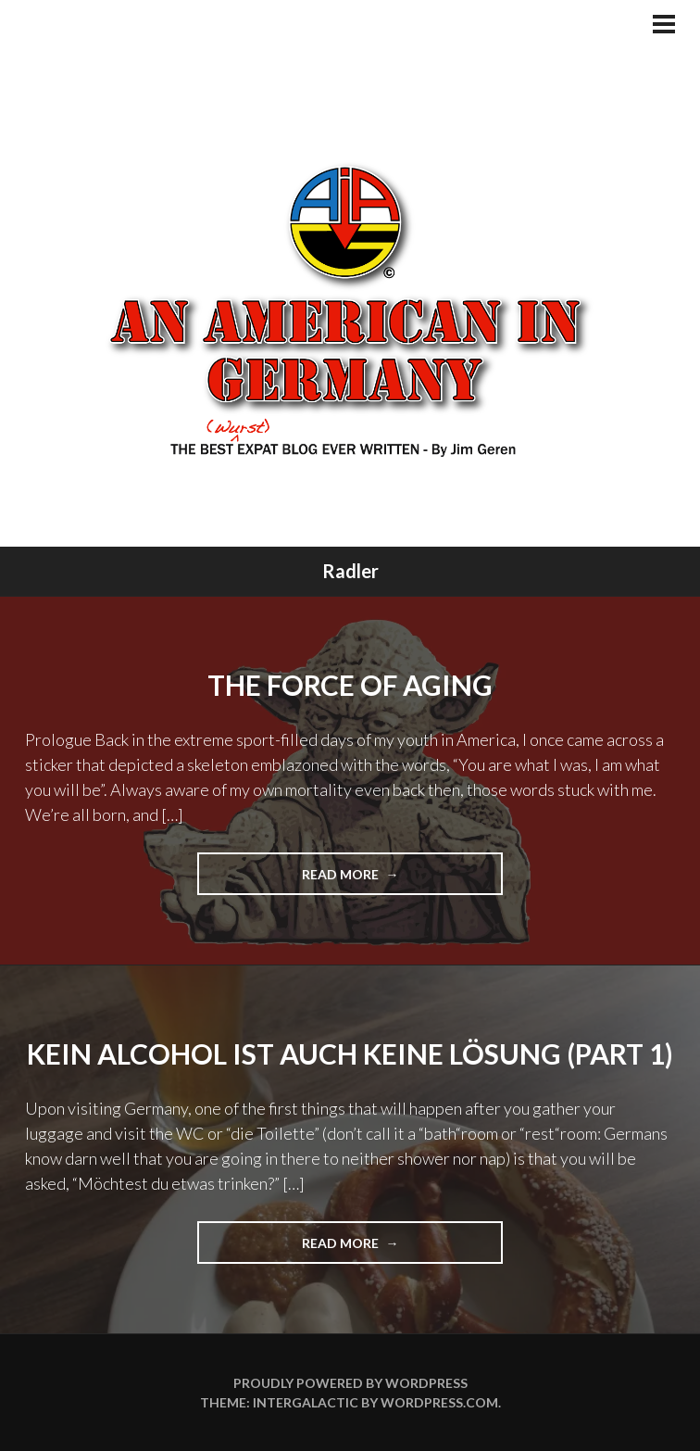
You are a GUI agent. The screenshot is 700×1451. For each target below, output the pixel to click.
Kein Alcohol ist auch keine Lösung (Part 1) (350, 1053)
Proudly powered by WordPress (350, 1383)
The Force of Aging (350, 684)
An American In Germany (350, 308)
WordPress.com (439, 1402)
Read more (366, 880)
